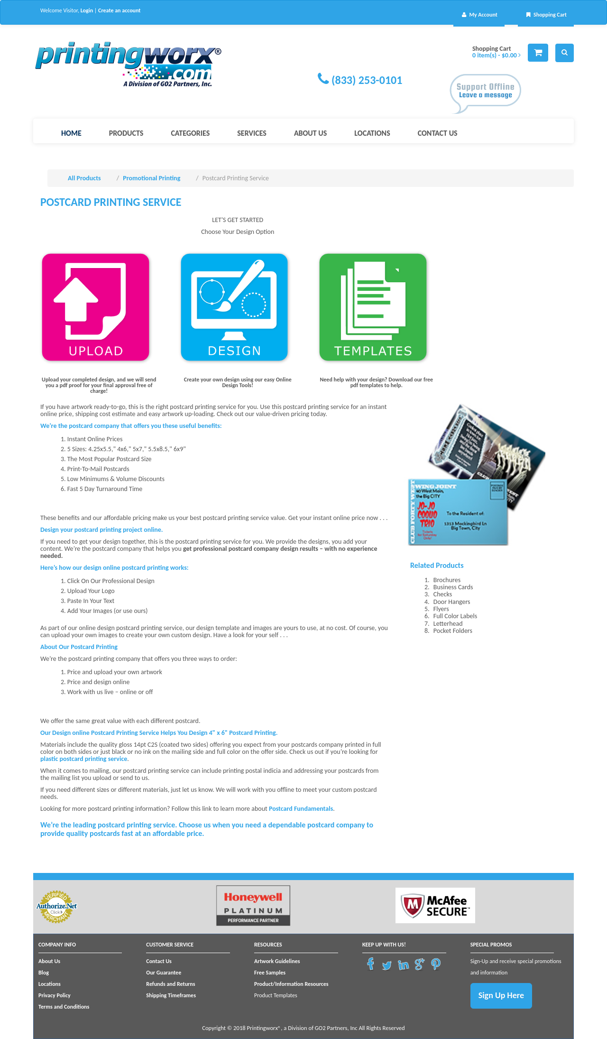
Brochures (446, 580)
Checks (442, 594)
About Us (310, 133)
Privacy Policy (54, 995)
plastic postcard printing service (83, 759)
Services (252, 133)
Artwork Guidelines (277, 961)
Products (126, 133)
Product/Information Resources (291, 984)
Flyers (441, 609)
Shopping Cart (546, 14)
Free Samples (269, 972)
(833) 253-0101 (366, 80)
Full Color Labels (455, 616)
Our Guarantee (163, 972)
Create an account (119, 10)
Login (87, 10)
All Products (84, 178)
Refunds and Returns (170, 984)
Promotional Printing (151, 178)
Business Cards (453, 587)
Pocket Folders (452, 631)
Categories (190, 133)
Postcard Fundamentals (301, 809)
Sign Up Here (501, 995)
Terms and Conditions (63, 1006)
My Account (478, 14)
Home (71, 133)
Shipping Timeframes (171, 995)
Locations (372, 133)
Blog (43, 972)
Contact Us (438, 133)
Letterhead (448, 624)
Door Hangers (451, 602)
